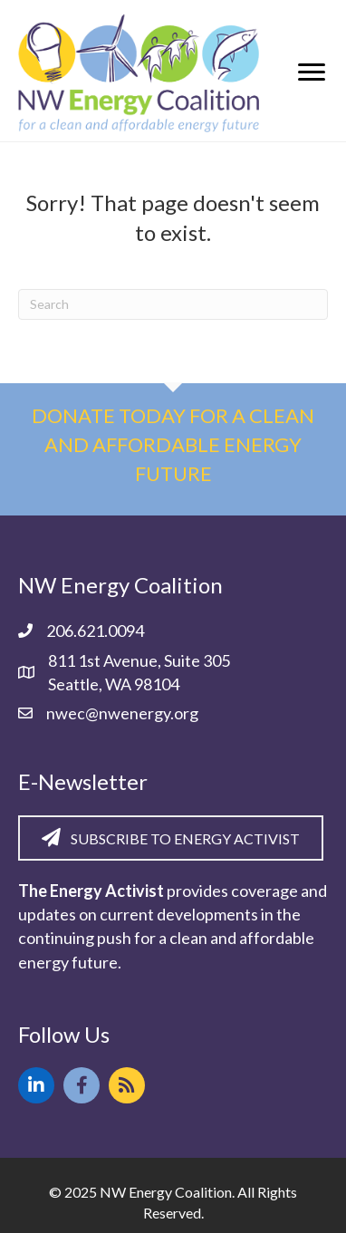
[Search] (173, 304)
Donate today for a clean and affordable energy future (173, 444)
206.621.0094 (95, 631)
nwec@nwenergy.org (122, 713)
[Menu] (311, 72)
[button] (36, 1085)
